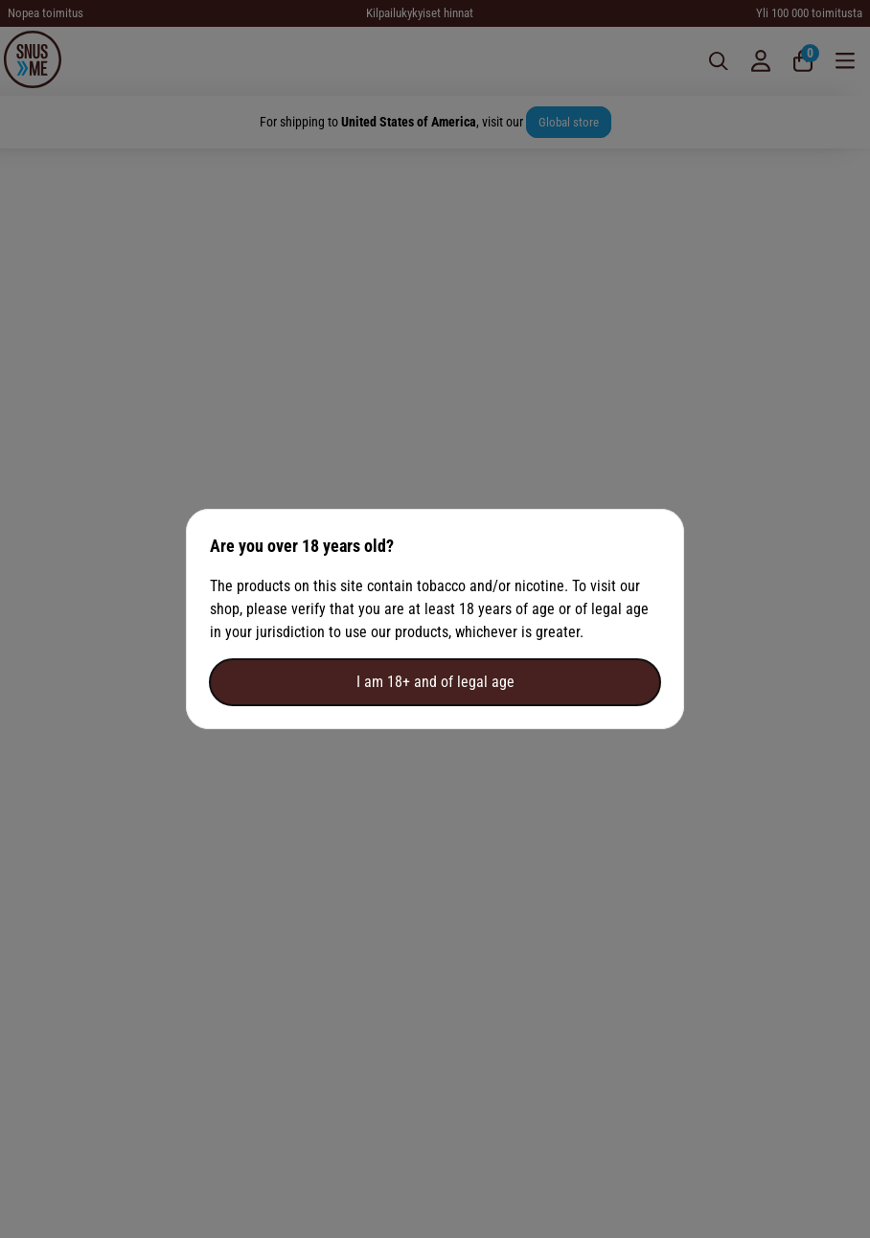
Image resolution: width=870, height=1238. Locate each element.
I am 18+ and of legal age (435, 682)
